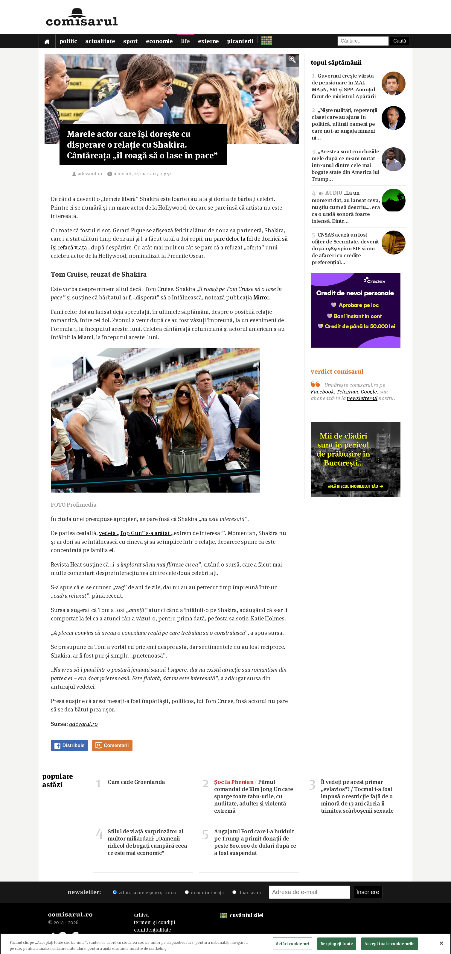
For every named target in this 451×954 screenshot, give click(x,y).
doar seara (246, 892)
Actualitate (100, 41)
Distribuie (69, 745)
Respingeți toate (337, 945)
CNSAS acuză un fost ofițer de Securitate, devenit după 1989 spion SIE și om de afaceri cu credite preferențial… (359, 248)
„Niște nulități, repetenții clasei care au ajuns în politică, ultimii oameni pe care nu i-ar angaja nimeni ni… (359, 123)
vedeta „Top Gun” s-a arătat (135, 533)
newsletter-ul (362, 398)
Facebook (322, 391)
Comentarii (112, 745)
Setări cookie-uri (292, 945)
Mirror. (262, 297)
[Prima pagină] (47, 41)
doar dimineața (204, 892)
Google (369, 391)
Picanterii (240, 41)
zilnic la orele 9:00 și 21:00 (144, 892)
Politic (68, 41)
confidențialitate (152, 930)
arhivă (141, 915)
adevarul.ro (90, 173)
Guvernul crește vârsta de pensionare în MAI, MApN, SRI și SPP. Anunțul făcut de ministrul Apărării (359, 85)
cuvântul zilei (241, 915)
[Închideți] (441, 945)
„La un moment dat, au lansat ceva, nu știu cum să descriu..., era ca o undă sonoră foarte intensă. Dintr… (359, 206)
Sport (130, 41)
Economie (159, 41)
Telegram (347, 391)
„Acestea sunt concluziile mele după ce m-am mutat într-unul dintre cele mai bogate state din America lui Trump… (359, 164)
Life (185, 41)
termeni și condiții (154, 922)
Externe (208, 41)
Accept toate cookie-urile (390, 945)
